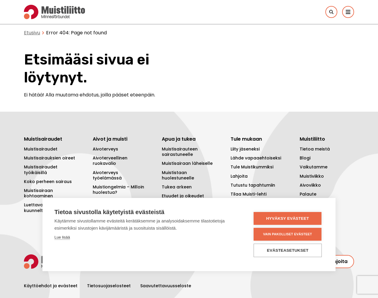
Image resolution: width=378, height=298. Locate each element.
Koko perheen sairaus (48, 181)
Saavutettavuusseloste (165, 285)
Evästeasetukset (288, 250)
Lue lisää (62, 237)
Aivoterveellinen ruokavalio (110, 160)
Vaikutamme (313, 167)
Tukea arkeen (177, 187)
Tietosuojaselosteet (109, 285)
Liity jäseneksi (245, 149)
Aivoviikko (310, 185)
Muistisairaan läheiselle (187, 163)
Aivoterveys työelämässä (107, 175)
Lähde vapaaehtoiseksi (256, 158)
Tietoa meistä (315, 149)
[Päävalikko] (348, 12)
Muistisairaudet (40, 149)
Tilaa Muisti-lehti (248, 194)
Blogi (305, 158)
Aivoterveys (105, 149)
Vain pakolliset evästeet (287, 234)
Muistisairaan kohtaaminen (38, 193)
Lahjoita (239, 176)
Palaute (308, 194)
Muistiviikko (312, 176)
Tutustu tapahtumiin (253, 185)
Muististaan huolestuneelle (178, 175)
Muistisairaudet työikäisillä (40, 169)
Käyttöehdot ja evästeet (50, 285)
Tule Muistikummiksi (252, 167)
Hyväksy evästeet (287, 218)
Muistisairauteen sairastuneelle (180, 151)
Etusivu (32, 32)
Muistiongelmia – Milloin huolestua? (118, 189)
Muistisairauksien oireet (49, 158)
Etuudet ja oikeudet (183, 196)
